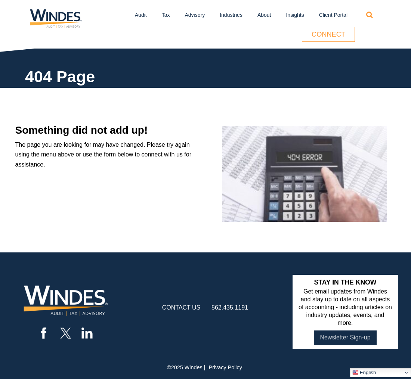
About (264, 15)
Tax (166, 15)
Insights (295, 15)
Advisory (195, 15)
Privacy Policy (225, 367)
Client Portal (333, 15)
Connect (328, 34)
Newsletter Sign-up (345, 337)
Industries (231, 15)
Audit (141, 15)
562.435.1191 (229, 307)
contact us (181, 307)
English (364, 373)
